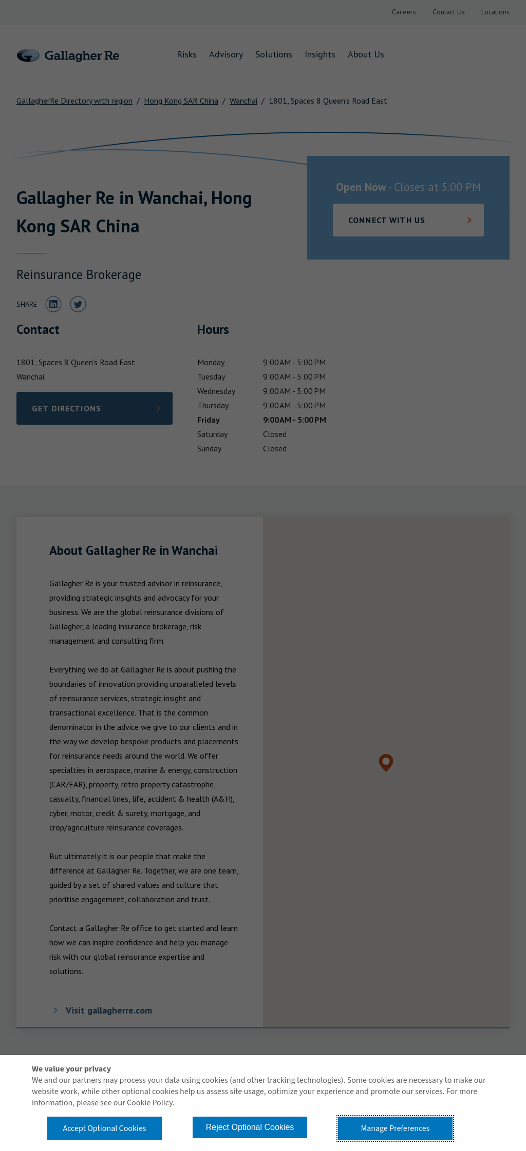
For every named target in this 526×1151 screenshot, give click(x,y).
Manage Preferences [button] (395, 1128)
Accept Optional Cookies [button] (104, 1128)
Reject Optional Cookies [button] (250, 1127)
